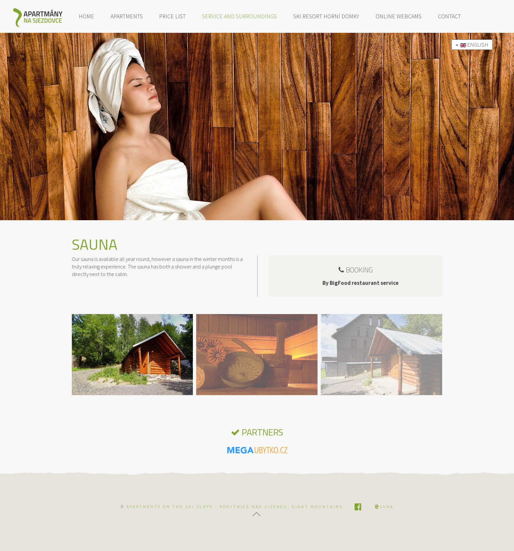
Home (86, 16)
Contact (449, 16)
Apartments (127, 16)
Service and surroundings (239, 16)
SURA (384, 506)
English (472, 44)
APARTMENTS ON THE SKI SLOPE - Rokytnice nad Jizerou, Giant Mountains (235, 506)
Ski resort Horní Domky (326, 16)
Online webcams (398, 16)
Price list (172, 16)
